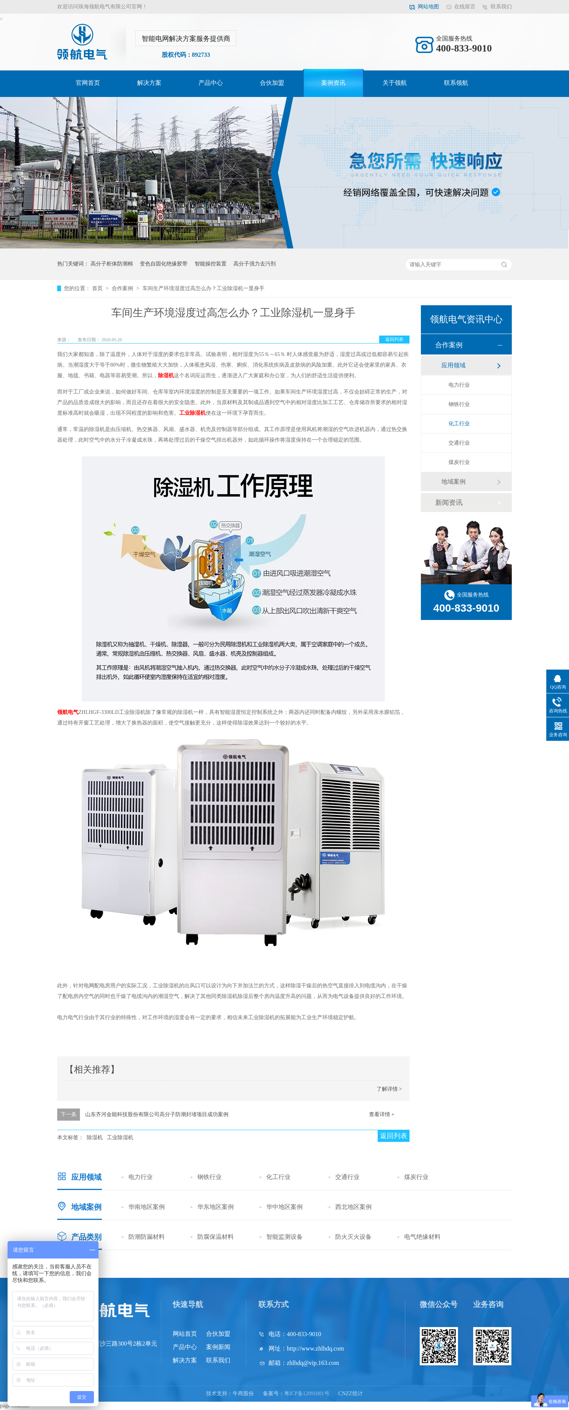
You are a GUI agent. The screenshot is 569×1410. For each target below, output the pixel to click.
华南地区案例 (146, 1207)
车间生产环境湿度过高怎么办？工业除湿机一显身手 (203, 288)
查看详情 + (381, 1114)
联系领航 (456, 83)
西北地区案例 (353, 1207)
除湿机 (166, 375)
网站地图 (428, 6)
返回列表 (394, 339)
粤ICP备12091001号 (307, 1393)
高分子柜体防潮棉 (112, 264)
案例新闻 (218, 1347)
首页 (98, 288)
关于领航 (395, 83)
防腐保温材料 (215, 1237)
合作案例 (123, 288)
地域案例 (453, 481)
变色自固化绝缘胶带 (164, 264)
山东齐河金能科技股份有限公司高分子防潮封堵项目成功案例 (156, 1114)
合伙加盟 (272, 83)
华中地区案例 (284, 1207)
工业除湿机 (192, 413)
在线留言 (464, 6)
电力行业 (459, 385)
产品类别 (86, 1237)
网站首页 (185, 1333)
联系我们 (501, 6)
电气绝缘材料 (422, 1237)
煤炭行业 (459, 462)
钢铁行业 (459, 404)
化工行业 (459, 423)
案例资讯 (333, 83)
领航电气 (67, 712)
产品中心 (211, 83)
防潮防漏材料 (146, 1237)
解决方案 (149, 83)
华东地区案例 (215, 1207)
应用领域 (453, 365)
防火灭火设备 (353, 1237)
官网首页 (88, 83)
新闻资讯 (449, 502)
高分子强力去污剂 (254, 264)
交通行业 (459, 443)
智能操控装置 (211, 264)
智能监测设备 (284, 1237)
